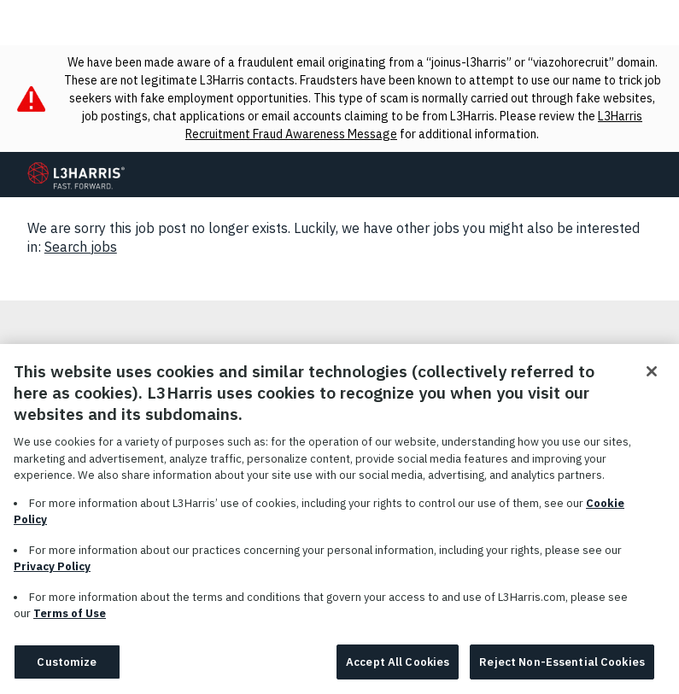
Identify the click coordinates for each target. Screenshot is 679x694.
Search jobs (80, 246)
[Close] (651, 376)
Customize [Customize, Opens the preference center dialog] (67, 667)
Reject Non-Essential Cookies (562, 667)
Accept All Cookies (397, 667)
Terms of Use (69, 618)
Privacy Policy (52, 571)
